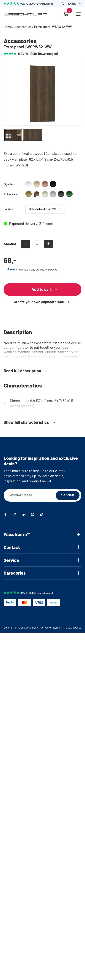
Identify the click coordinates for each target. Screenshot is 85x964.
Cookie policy (73, 627)
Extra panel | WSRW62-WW (53, 27)
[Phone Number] (63, 3)
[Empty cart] (65, 14)
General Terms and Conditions (21, 627)
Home (8, 27)
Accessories (23, 27)
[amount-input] (37, 244)
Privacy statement (51, 627)
